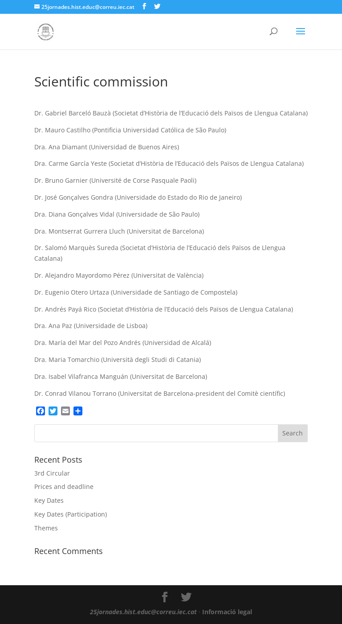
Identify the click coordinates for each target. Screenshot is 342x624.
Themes (46, 528)
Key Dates (49, 500)
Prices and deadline (64, 486)
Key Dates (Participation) (70, 514)
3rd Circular (52, 473)
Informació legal (227, 612)
